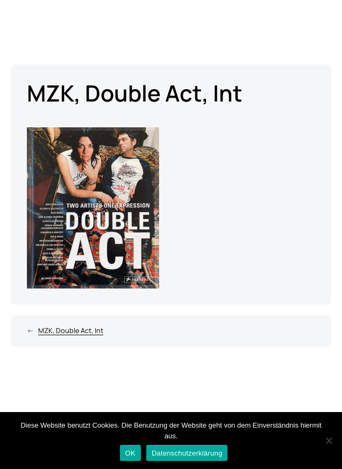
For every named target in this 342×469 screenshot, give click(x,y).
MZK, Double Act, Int (70, 330)
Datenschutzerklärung (187, 453)
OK (130, 453)
